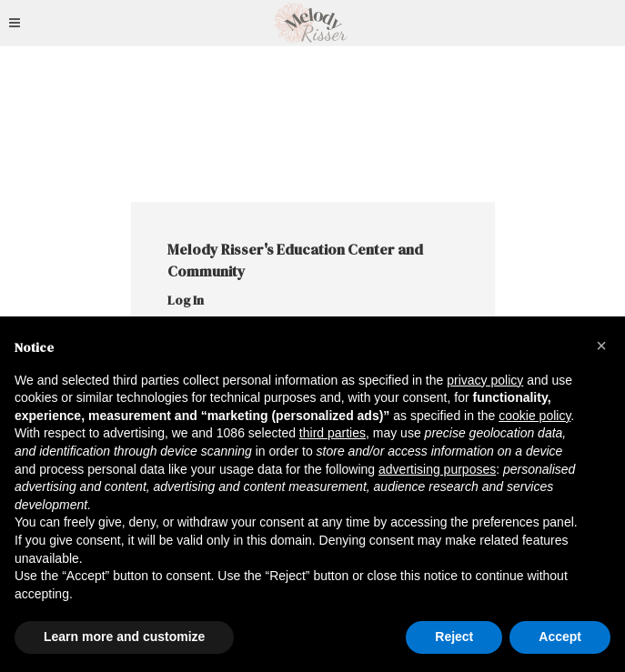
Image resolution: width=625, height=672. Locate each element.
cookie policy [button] (534, 415)
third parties (332, 433)
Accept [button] (560, 636)
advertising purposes (437, 469)
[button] (601, 345)
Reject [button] (454, 636)
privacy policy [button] (485, 380)
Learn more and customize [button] (124, 636)
